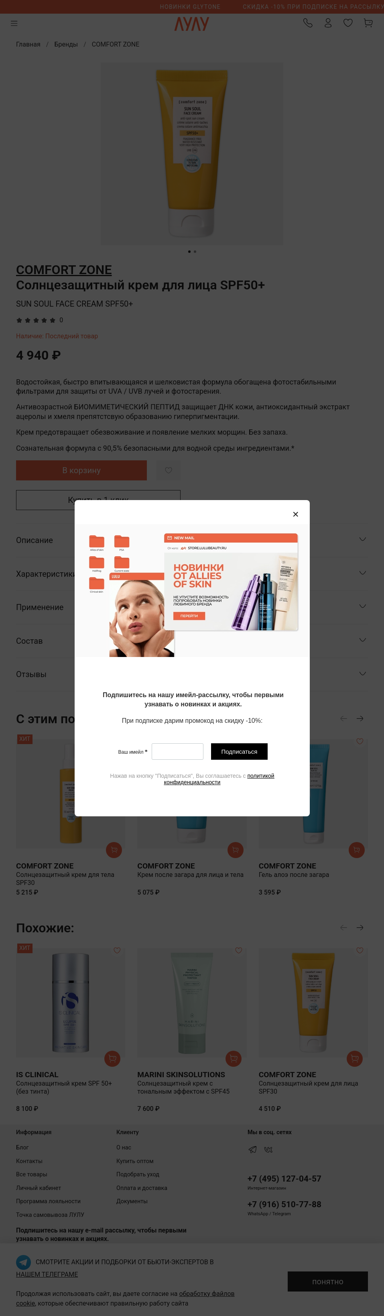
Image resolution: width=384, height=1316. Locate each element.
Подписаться (239, 751)
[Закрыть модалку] (295, 514)
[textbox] (193, 700)
